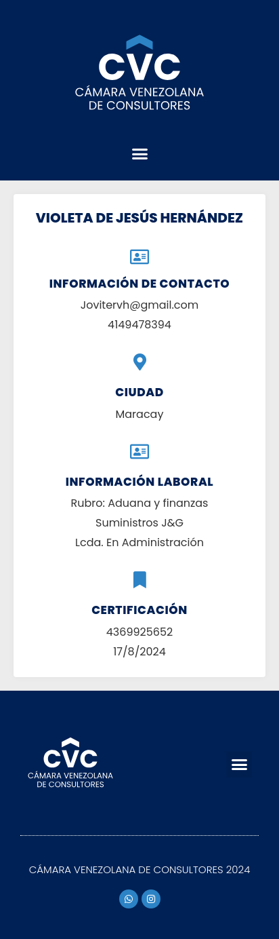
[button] (139, 154)
